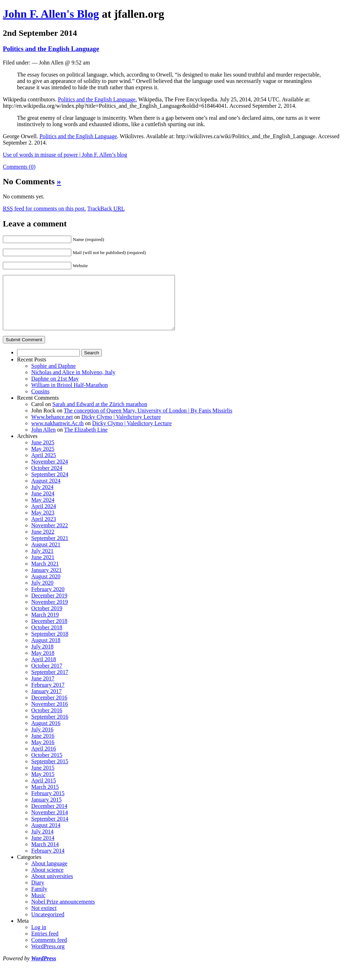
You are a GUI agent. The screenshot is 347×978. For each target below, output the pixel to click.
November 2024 (49, 472)
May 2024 (42, 510)
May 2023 (42, 523)
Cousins (40, 402)
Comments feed (49, 951)
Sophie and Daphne (53, 376)
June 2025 (42, 453)
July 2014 (42, 842)
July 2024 (42, 498)
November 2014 (49, 823)
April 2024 (43, 517)
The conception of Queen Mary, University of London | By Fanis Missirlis (148, 421)
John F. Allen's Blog (51, 13)
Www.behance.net (52, 428)
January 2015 (46, 810)
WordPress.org (48, 957)
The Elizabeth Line (86, 440)
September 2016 (49, 727)
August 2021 (45, 555)
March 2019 (45, 625)
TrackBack (106, 209)
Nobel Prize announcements (63, 912)
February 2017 (48, 695)
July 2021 (42, 561)
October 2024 (46, 479)
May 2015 (42, 785)
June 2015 (42, 778)
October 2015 (46, 766)
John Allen (43, 440)
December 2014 (49, 817)
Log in (38, 938)
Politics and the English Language (51, 48)
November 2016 (49, 715)
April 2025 (43, 466)
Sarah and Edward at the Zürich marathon (100, 415)
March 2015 (45, 797)
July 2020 (42, 593)
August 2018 (45, 651)
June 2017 (42, 689)
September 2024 (49, 485)
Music (38, 906)
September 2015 (49, 772)
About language (49, 874)
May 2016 (42, 753)
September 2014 (49, 829)
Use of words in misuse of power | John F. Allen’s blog (65, 155)
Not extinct (44, 919)
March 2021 (45, 574)
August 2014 (45, 836)
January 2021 (46, 581)
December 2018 (49, 632)
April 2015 (43, 791)
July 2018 (42, 657)
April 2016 (43, 759)
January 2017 (46, 702)
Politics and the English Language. (97, 99)
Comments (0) (19, 167)
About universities (52, 887)
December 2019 (49, 606)
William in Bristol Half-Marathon (69, 396)
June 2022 (42, 542)
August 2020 (45, 587)
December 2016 (49, 708)
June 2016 (42, 746)
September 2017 (49, 683)
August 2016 (45, 734)
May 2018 (42, 664)
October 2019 (46, 619)
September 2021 (49, 549)
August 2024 (45, 491)
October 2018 (46, 638)
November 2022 (49, 536)
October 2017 (46, 676)
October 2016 (46, 721)
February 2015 (48, 804)
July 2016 (42, 740)
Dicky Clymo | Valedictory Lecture (121, 428)
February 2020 (48, 600)
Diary (37, 893)
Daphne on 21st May (55, 389)
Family (39, 899)
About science (47, 880)
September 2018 (49, 644)
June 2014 (42, 848)
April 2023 (43, 530)
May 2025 (42, 459)
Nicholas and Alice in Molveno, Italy (73, 383)
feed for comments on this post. (44, 209)
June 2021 (42, 568)
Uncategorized (47, 925)
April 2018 (43, 670)
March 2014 (45, 855)
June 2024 (42, 504)
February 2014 (48, 861)
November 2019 (49, 612)
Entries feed (45, 944)
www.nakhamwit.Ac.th (57, 434)
